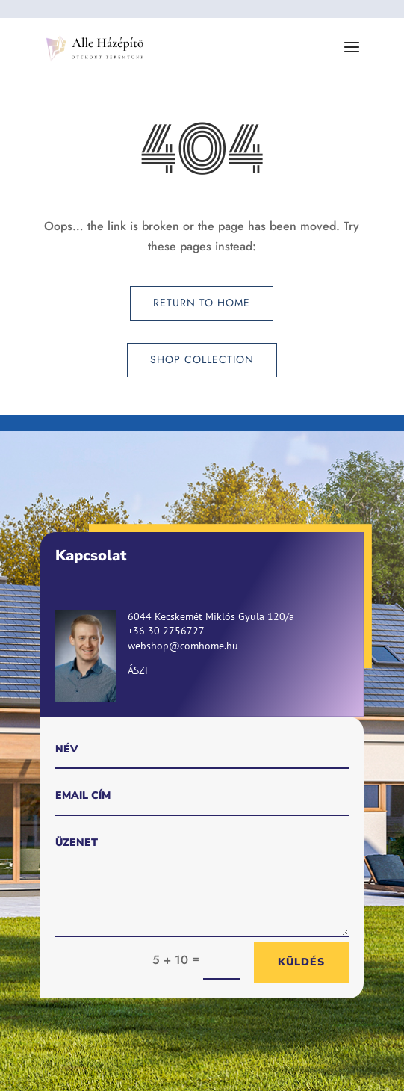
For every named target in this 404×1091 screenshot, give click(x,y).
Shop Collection (202, 359)
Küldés (301, 962)
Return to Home (201, 302)
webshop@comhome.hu (183, 645)
